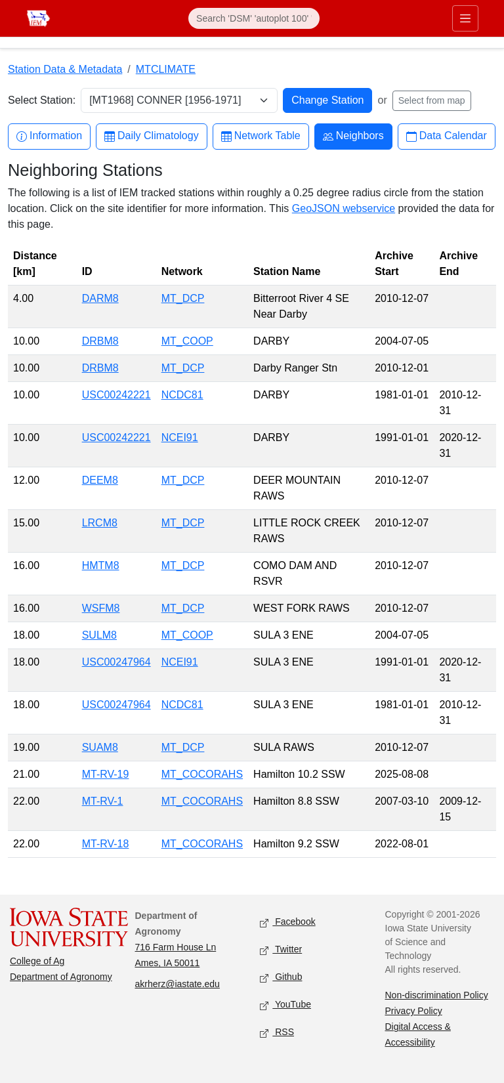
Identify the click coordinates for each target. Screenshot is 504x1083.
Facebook (288, 922)
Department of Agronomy (61, 976)
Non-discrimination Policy (436, 995)
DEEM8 (100, 480)
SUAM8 (100, 747)
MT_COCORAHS (202, 774)
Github (281, 977)
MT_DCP (183, 298)
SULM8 (99, 635)
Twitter (281, 950)
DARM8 (100, 298)
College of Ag (37, 961)
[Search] (254, 18)
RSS (277, 1033)
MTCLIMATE (166, 69)
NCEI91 (179, 437)
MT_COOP (187, 341)
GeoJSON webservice (343, 208)
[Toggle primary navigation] (465, 18)
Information (49, 136)
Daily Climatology (151, 136)
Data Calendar (446, 136)
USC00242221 (116, 394)
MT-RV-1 (102, 801)
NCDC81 (182, 394)
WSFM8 (101, 608)
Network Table (261, 136)
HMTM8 (100, 565)
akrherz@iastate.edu (177, 984)
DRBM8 (100, 341)
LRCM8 (99, 522)
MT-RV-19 (105, 774)
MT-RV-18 (105, 843)
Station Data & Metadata (65, 69)
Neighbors (353, 136)
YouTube (285, 1005)
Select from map (431, 100)
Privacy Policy (413, 1011)
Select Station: (41, 100)
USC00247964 (116, 662)
